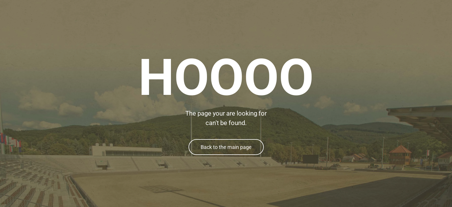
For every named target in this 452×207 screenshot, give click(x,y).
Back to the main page (226, 147)
